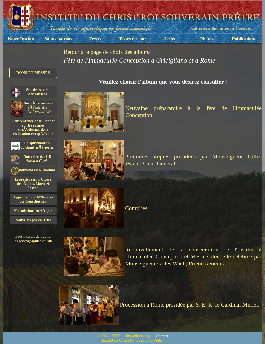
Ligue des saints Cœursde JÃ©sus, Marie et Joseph (33, 183)
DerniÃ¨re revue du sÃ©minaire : (33, 108)
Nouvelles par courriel (33, 220)
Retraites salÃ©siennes (33, 170)
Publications (244, 38)
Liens (169, 38)
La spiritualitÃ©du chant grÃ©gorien (32, 145)
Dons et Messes (33, 73)
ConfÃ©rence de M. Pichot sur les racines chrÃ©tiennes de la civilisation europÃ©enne (33, 127)
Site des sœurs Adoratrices (29, 92)
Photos (206, 38)
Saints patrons (58, 38)
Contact (162, 336)
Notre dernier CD (31, 159)
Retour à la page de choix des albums (107, 52)
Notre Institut (21, 38)
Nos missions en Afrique (33, 211)
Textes (95, 38)
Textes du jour (132, 38)
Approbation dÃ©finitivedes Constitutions (33, 199)
